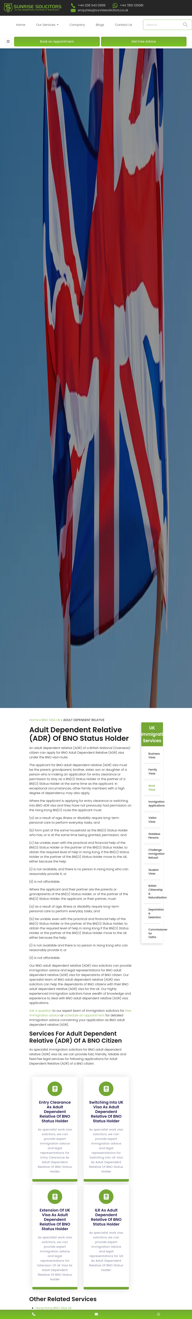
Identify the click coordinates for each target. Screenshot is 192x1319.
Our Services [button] (46, 25)
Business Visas (154, 755)
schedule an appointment (84, 1015)
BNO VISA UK (51, 720)
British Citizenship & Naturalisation (155, 891)
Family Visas (153, 771)
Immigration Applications (155, 803)
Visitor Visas (153, 820)
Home (20, 25)
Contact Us (123, 25)
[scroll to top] (96, 1303)
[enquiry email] (96, 1314)
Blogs (100, 25)
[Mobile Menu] (8, 41)
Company (77, 25)
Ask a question (40, 1010)
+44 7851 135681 (131, 5)
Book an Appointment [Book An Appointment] (57, 41)
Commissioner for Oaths (155, 933)
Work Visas (152, 788)
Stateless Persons (154, 836)
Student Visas (154, 872)
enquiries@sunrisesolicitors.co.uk (103, 10)
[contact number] (33, 1314)
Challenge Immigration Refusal (155, 854)
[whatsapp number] (158, 1314)
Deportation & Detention (155, 913)
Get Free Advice (144, 41)
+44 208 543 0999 (91, 5)
